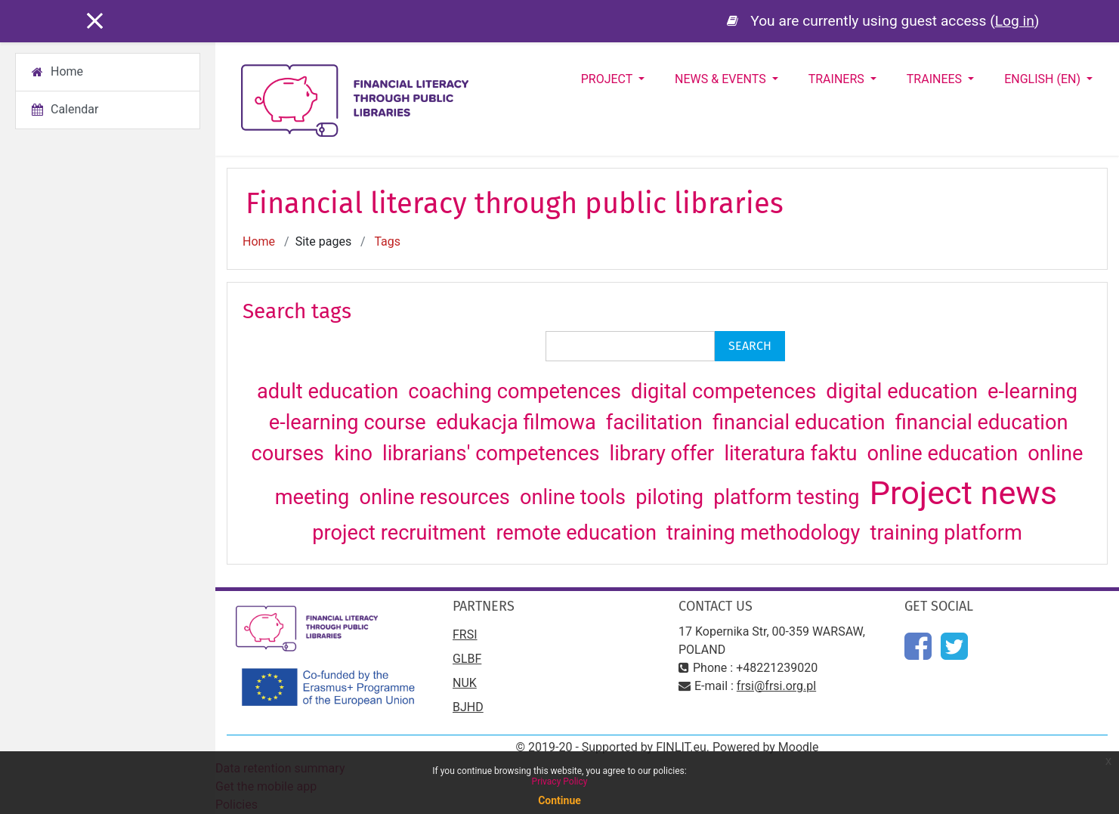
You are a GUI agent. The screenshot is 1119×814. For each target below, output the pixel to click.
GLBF (467, 659)
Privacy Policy (560, 781)
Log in (1014, 20)
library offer (664, 453)
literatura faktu (793, 453)
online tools (575, 497)
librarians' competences (493, 453)
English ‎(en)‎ (1043, 79)
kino (356, 453)
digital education (904, 391)
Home (259, 241)
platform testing (788, 497)
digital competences (726, 391)
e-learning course (350, 422)
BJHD (468, 707)
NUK (465, 683)
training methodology (765, 533)
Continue (559, 800)
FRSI (465, 634)
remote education (578, 533)
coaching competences (517, 391)
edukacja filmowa (518, 422)
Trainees (936, 79)
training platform (946, 533)
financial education (801, 422)
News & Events (722, 79)
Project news (963, 493)
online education (945, 453)
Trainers (837, 79)
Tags (387, 241)
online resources (437, 497)
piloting (672, 497)
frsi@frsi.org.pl (776, 686)
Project (608, 79)
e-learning (1032, 391)
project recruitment (401, 533)
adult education (330, 391)
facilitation (657, 422)
